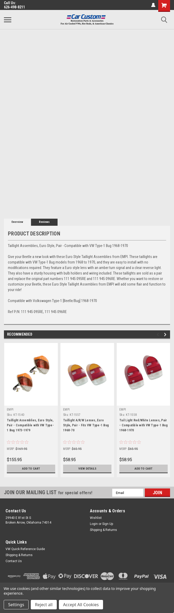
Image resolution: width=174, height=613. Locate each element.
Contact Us (14, 561)
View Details (87, 468)
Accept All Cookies (81, 604)
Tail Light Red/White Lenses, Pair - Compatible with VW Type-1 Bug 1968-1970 (143, 425)
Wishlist (96, 518)
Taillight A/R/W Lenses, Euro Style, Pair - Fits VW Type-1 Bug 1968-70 (86, 425)
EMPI (10, 409)
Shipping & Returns (103, 530)
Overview (17, 222)
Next (166, 335)
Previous (159, 335)
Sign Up (107, 524)
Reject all (44, 604)
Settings (16, 604)
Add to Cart (31, 468)
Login (94, 524)
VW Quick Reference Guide (25, 549)
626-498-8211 (14, 7)
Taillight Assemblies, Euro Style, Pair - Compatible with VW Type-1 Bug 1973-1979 (30, 425)
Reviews (44, 222)
